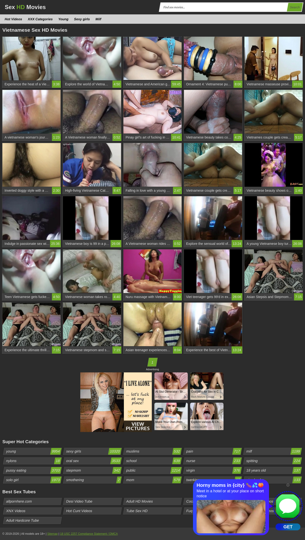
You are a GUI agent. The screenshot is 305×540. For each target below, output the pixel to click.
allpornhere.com (19, 501)
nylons (34, 461)
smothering (94, 480)
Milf (98, 19)
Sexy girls (82, 19)
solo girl (34, 480)
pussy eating (34, 470)
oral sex (94, 461)
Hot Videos (14, 19)
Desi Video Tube (79, 501)
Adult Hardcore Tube (23, 520)
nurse (214, 461)
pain (214, 451)
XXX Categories (40, 19)
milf (274, 451)
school (154, 461)
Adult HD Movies (139, 501)
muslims (154, 451)
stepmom (94, 470)
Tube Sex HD (137, 511)
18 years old (274, 470)
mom (154, 480)
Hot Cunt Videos (79, 511)
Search (295, 7)
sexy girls (94, 451)
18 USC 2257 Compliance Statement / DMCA (89, 533)
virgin (214, 470)
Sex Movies (25, 7)
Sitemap (52, 533)
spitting (274, 461)
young (34, 451)
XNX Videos (16, 511)
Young (63, 19)
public (154, 470)
